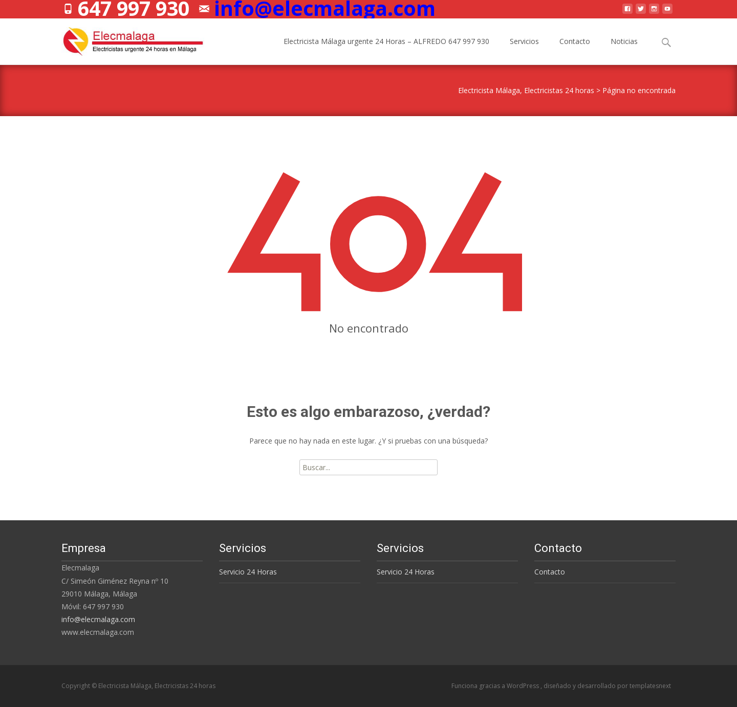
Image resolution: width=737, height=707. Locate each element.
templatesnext (650, 685)
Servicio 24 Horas (248, 572)
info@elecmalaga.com (98, 619)
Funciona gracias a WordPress (495, 685)
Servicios (524, 50)
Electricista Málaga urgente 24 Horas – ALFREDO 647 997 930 (386, 50)
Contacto (574, 50)
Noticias (624, 50)
